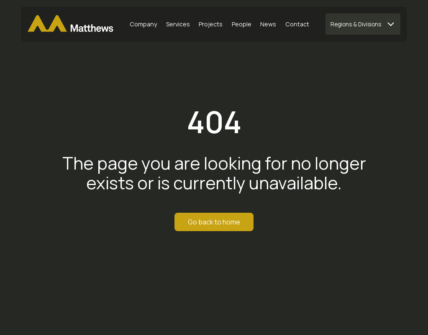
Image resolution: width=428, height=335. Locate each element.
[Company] (143, 24)
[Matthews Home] (70, 24)
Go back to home (214, 222)
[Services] (178, 24)
